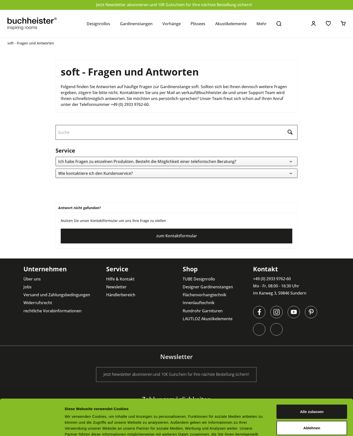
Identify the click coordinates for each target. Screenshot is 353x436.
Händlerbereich (120, 294)
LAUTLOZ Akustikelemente (208, 318)
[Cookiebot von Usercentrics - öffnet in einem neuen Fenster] (32, 426)
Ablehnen (311, 394)
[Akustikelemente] (231, 23)
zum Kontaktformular (176, 235)
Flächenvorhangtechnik (204, 294)
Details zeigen (262, 426)
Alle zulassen (311, 378)
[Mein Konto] (313, 23)
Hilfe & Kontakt (120, 279)
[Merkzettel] (328, 23)
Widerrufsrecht (37, 302)
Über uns (32, 279)
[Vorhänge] (171, 23)
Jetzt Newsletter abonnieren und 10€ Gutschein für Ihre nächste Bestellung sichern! (174, 4)
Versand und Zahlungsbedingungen (56, 294)
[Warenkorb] (343, 23)
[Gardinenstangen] (136, 23)
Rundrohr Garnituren (203, 311)
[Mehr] (262, 23)
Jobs (27, 287)
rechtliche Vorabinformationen (52, 311)
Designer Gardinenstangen (208, 287)
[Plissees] (198, 23)
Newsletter (116, 287)
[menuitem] (98, 23)
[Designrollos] (98, 23)
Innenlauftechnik (199, 302)
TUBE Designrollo (199, 279)
